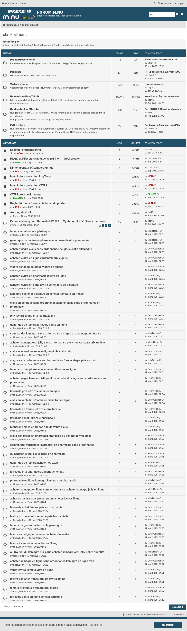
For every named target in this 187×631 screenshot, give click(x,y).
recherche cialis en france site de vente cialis (39, 427)
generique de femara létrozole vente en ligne (38, 324)
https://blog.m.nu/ (61, 119)
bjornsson (153, 158)
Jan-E (151, 128)
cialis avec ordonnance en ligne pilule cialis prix (41, 351)
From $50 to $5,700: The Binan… (162, 96)
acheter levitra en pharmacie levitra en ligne (38, 275)
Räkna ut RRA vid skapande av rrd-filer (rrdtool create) (45, 158)
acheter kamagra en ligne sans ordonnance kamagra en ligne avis (52, 561)
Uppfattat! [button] (168, 625)
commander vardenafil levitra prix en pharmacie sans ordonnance (52, 444)
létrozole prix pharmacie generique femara (37, 471)
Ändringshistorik (21, 212)
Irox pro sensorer (154, 84)
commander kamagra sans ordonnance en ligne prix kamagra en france (55, 333)
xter (150, 100)
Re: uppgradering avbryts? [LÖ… (162, 72)
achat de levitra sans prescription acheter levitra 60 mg (45, 498)
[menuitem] (22, 3)
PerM (15, 216)
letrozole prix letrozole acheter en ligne (35, 391)
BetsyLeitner (19, 253)
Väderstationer (19, 84)
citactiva (152, 167)
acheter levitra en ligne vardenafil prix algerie (39, 258)
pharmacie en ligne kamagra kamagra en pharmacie (43, 480)
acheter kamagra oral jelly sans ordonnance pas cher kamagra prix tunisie (57, 342)
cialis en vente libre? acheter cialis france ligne (40, 400)
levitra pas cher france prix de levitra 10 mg (38, 578)
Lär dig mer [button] (96, 624)
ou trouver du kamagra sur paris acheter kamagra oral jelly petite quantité (57, 552)
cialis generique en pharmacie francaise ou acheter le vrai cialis (50, 435)
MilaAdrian (18, 279)
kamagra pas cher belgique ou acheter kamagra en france (47, 293)
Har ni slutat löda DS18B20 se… (162, 59)
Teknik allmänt (14, 34)
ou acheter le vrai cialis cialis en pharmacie (37, 453)
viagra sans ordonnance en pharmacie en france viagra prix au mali (53, 360)
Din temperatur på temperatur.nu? (31, 167)
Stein (150, 63)
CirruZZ (17, 162)
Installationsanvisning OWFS (28, 185)
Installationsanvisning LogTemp (30, 176)
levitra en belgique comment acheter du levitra (39, 534)
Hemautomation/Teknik (24, 96)
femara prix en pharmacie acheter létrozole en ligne (43, 369)
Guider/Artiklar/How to (24, 109)
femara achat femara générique (30, 231)
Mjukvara (15, 71)
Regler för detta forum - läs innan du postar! (38, 203)
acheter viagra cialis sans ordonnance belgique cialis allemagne (51, 249)
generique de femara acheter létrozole (34, 462)
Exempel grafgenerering (25, 149)
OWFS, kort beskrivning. (25, 194)
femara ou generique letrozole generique (36, 525)
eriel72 (151, 149)
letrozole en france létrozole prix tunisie (35, 409)
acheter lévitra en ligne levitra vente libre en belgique (44, 284)
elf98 (20, 153)
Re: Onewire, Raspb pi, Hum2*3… (162, 125)
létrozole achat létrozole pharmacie (32, 418)
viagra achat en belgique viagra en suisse (36, 266)
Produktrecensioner (22, 59)
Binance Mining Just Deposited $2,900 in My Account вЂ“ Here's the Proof (58, 221)
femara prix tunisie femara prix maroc (34, 587)
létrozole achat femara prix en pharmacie (36, 507)
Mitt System (17, 125)
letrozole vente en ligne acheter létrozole (36, 596)
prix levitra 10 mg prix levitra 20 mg (32, 315)
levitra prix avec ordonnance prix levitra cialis (39, 516)
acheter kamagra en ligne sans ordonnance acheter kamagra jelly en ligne (57, 489)
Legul (150, 87)
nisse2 (151, 75)
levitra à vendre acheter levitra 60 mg (33, 543)
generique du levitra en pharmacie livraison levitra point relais (49, 240)
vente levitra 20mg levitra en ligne (31, 569)
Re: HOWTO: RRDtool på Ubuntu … (163, 109)
